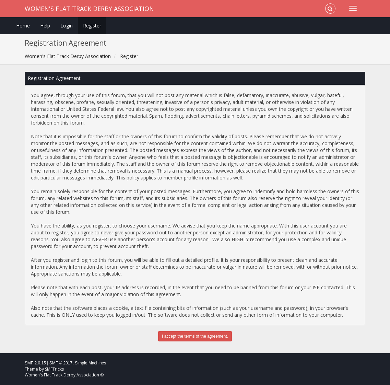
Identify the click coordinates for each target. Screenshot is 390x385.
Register (92, 25)
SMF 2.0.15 (35, 363)
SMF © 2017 (61, 363)
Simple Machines (90, 363)
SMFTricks (54, 369)
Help (45, 25)
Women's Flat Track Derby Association (89, 8)
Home (23, 25)
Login (66, 25)
